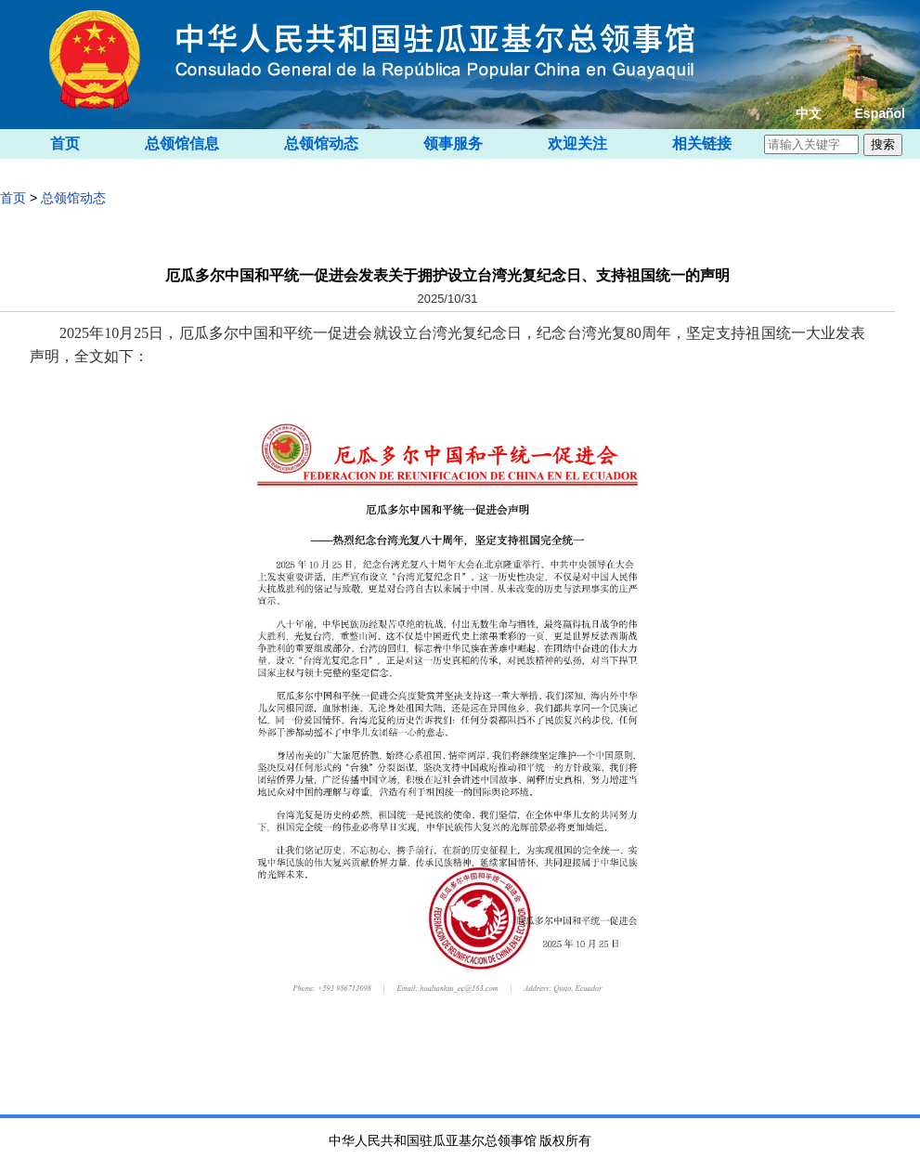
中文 (809, 113)
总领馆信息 (182, 143)
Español (880, 113)
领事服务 (453, 143)
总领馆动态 (321, 143)
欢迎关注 (577, 143)
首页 (65, 143)
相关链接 (702, 143)
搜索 (883, 144)
